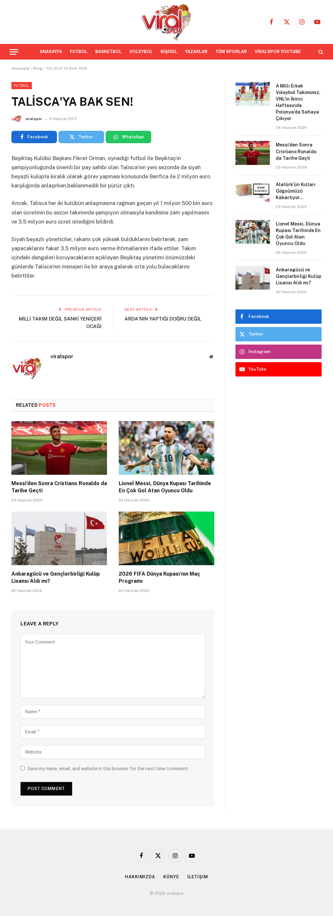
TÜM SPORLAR (231, 51)
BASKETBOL (108, 51)
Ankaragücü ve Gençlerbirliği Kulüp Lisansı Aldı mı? (55, 577)
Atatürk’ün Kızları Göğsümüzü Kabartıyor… (295, 191)
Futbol (21, 86)
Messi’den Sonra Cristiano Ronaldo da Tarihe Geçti (59, 487)
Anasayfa (20, 68)
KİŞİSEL (169, 51)
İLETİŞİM (197, 876)
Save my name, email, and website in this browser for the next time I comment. (108, 768)
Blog (37, 68)
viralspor (33, 118)
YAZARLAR (196, 51)
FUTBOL (78, 51)
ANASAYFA (51, 51)
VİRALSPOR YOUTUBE (278, 51)
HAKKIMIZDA (140, 876)
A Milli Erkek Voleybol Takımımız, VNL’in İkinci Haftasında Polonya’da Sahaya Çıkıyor (298, 102)
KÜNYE (171, 876)
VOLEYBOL (141, 51)
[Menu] (14, 52)
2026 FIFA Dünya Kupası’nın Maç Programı (159, 577)
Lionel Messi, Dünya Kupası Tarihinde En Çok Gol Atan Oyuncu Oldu (165, 487)
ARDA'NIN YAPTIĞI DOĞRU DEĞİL (163, 318)
